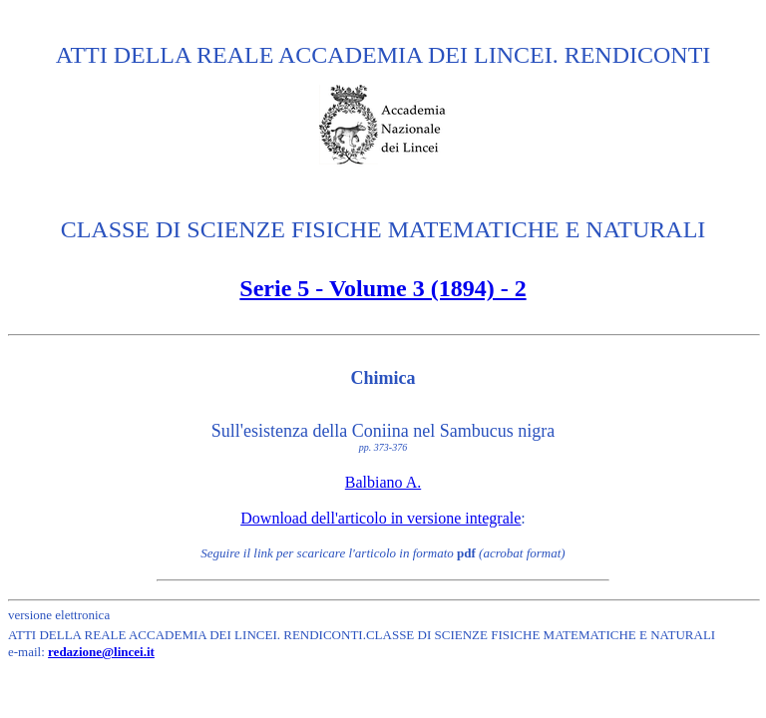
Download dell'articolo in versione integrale (380, 518)
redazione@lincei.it (101, 651)
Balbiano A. (383, 482)
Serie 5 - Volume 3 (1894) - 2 (382, 288)
